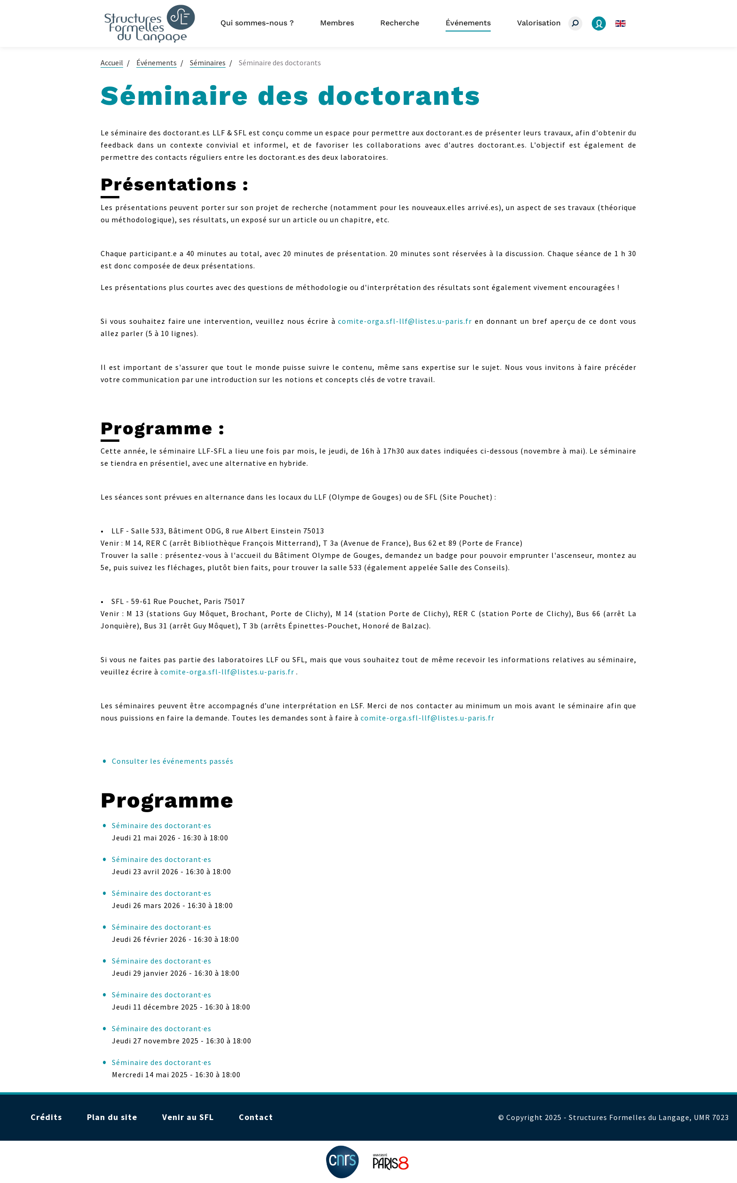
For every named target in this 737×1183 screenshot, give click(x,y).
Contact (256, 1117)
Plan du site (112, 1117)
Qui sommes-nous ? (257, 22)
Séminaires (208, 62)
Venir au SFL (188, 1117)
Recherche (399, 22)
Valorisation (539, 22)
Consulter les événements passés (173, 761)
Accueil (112, 62)
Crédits (46, 1117)
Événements (468, 22)
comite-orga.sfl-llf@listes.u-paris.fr (405, 321)
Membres (337, 22)
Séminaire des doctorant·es (162, 825)
